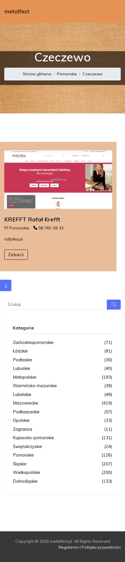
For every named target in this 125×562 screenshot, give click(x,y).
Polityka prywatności (101, 547)
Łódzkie (62, 351)
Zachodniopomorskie (62, 342)
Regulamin (69, 547)
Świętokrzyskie (62, 446)
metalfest (16, 11)
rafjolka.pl (13, 239)
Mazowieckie (62, 403)
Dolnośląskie (62, 481)
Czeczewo (93, 73)
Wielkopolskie (62, 472)
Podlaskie (62, 360)
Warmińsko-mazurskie (62, 386)
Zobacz (16, 254)
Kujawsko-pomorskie (62, 438)
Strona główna (37, 73)
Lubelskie (62, 394)
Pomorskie (67, 73)
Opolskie (62, 420)
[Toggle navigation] (113, 11)
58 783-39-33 (48, 228)
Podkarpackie (62, 412)
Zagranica (62, 429)
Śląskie (62, 464)
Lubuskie (62, 368)
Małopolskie (62, 377)
